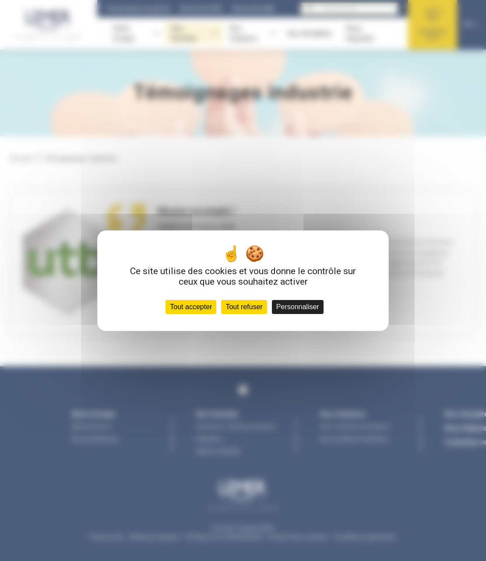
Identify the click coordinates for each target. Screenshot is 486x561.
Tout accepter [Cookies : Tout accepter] (191, 306)
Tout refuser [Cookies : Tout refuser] (243, 306)
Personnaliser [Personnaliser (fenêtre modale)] (297, 306)
